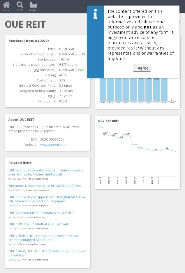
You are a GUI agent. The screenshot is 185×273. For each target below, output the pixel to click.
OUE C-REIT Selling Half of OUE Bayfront (38, 224)
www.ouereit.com (53, 145)
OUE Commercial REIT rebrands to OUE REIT (41, 213)
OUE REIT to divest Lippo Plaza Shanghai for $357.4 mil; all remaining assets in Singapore (46, 199)
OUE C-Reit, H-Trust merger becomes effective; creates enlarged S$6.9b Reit (43, 238)
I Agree (142, 68)
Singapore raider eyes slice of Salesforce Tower (44, 186)
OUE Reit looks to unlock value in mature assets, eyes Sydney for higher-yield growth (45, 172)
